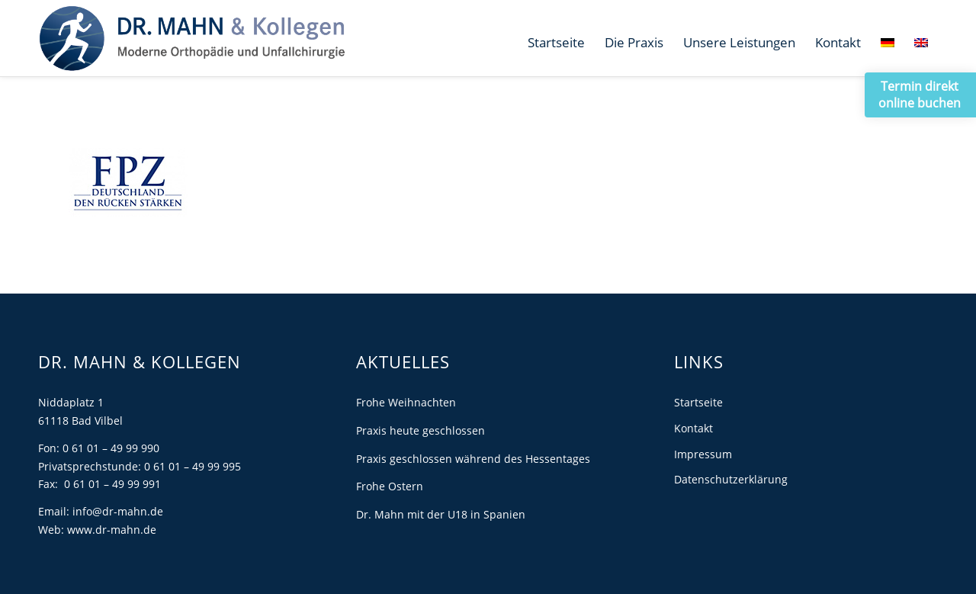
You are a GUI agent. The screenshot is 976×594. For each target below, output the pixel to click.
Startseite (698, 402)
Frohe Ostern (389, 486)
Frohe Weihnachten (406, 402)
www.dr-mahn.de (111, 529)
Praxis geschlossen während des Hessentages (473, 458)
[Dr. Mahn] (191, 38)
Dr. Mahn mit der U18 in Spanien (440, 514)
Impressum (703, 454)
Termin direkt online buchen (919, 94)
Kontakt (693, 428)
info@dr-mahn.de (117, 511)
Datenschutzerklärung (731, 479)
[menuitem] (556, 42)
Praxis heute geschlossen (420, 430)
